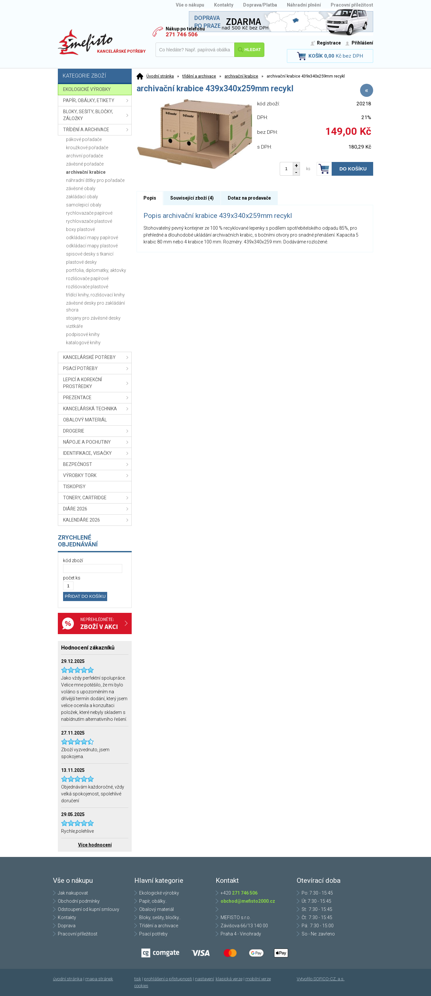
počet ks (71, 577)
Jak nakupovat (73, 893)
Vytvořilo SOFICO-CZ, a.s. (320, 978)
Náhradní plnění (304, 5)
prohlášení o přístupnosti (168, 978)
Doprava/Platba (260, 5)
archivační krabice (241, 76)
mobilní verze (258, 978)
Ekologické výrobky (159, 893)
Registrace (329, 42)
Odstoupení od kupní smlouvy (88, 909)
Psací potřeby (153, 933)
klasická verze (229, 978)
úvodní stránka (67, 978)
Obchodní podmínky (79, 901)
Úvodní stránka (160, 76)
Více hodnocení (95, 844)
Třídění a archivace (158, 925)
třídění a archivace (199, 76)
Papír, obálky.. (153, 901)
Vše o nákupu (190, 5)
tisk (137, 978)
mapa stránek (99, 978)
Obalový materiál (156, 909)
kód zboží (73, 560)
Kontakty (223, 5)
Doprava (66, 925)
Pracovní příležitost (352, 5)
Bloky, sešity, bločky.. (160, 917)
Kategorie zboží (95, 76)
